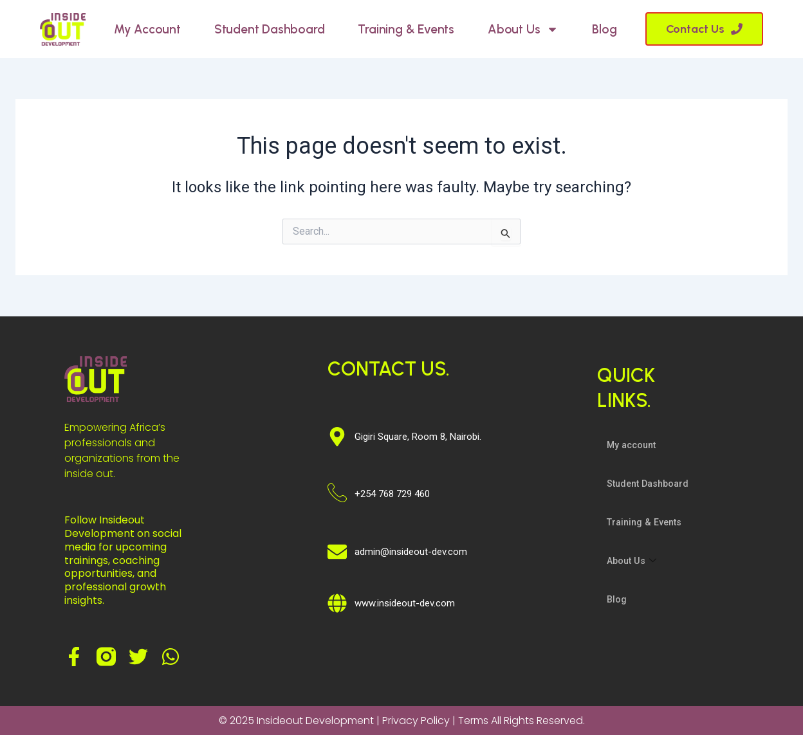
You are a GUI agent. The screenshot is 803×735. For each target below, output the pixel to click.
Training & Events (406, 29)
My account (147, 29)
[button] (704, 29)
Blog (604, 29)
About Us (523, 29)
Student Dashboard (269, 29)
